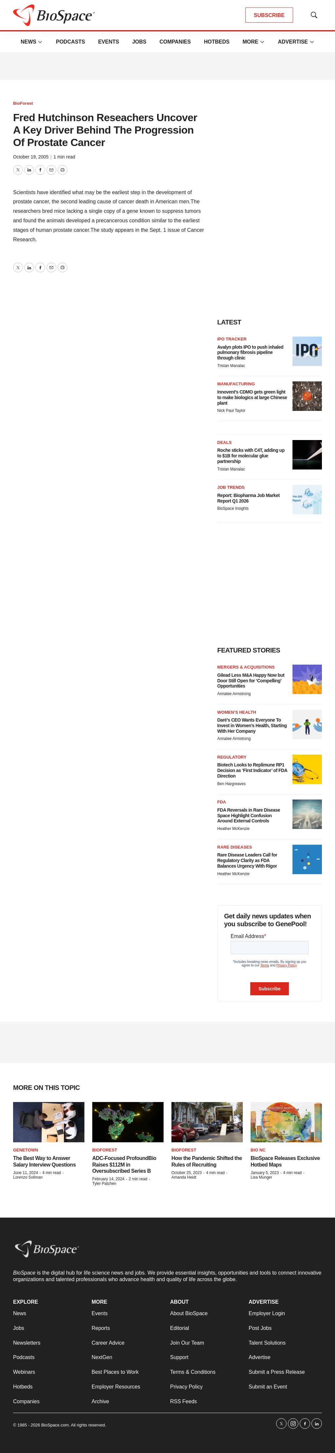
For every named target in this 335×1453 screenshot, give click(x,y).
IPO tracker (232, 339)
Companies (175, 42)
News (28, 42)
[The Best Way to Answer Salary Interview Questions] (48, 1122)
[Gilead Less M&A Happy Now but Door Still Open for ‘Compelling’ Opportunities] (307, 679)
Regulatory (231, 757)
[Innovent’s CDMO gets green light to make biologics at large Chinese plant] (307, 396)
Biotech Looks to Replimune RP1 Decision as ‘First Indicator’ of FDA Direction (252, 770)
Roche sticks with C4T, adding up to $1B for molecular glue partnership (251, 456)
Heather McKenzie (233, 828)
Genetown (25, 1150)
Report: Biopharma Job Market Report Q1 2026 (248, 498)
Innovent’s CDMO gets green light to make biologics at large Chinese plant (252, 397)
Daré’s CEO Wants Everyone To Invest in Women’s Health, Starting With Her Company (252, 725)
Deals (224, 442)
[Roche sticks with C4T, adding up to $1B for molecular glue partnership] (307, 454)
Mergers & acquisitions (246, 667)
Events (108, 42)
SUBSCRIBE (269, 15)
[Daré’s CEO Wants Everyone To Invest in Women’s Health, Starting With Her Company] (307, 724)
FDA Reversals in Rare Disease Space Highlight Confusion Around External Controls (248, 815)
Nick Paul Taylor (231, 410)
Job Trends (231, 487)
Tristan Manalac (231, 365)
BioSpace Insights (233, 508)
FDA (221, 802)
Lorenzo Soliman (28, 1177)
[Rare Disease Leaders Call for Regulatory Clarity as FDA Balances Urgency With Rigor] (307, 859)
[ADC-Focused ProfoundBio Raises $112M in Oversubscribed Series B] (128, 1122)
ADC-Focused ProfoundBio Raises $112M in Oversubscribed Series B (124, 1164)
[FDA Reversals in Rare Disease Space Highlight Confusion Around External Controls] (307, 814)
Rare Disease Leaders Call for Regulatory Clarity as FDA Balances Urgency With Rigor (247, 860)
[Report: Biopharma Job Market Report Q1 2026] (307, 499)
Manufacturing (236, 383)
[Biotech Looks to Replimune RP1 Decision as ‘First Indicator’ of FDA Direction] (307, 769)
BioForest (23, 103)
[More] (40, 42)
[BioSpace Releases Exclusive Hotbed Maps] (286, 1122)
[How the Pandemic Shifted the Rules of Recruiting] (207, 1122)
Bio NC (258, 1150)
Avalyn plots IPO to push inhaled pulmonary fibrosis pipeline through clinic (250, 352)
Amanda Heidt (183, 1177)
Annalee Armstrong (234, 693)
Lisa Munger (261, 1177)
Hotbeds (216, 42)
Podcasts (70, 42)
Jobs (139, 42)
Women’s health (236, 712)
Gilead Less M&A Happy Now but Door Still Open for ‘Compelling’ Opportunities (250, 680)
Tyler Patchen (104, 1183)
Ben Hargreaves (231, 784)
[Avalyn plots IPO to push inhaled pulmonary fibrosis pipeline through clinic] (307, 351)
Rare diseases (234, 847)
